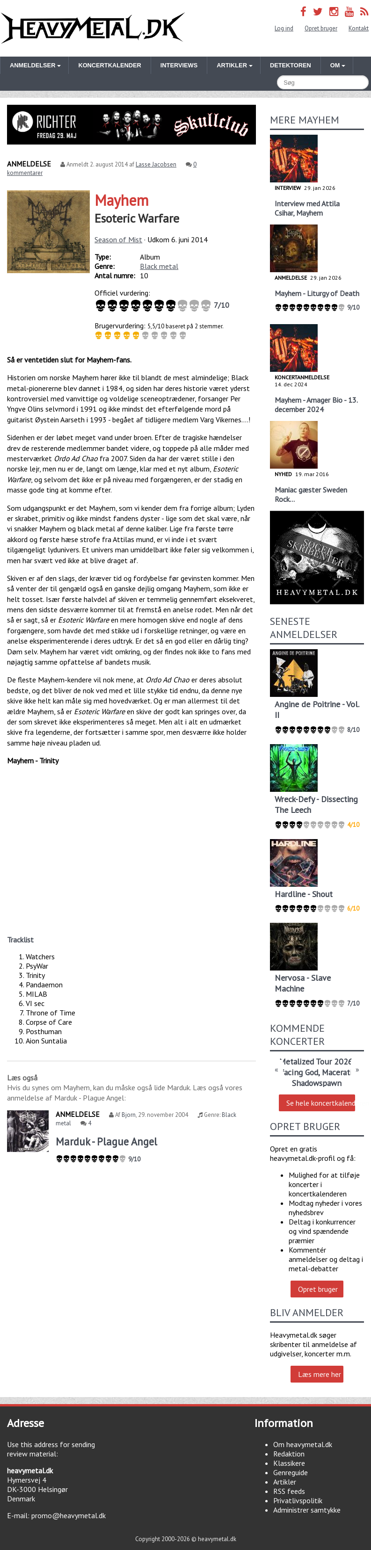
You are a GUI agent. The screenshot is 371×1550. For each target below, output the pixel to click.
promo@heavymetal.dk (68, 1515)
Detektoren (290, 65)
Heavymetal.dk (93, 28)
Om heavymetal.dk (302, 1444)
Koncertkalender (109, 65)
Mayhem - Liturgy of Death (317, 293)
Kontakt (359, 28)
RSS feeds (289, 1491)
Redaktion (289, 1453)
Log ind (284, 28)
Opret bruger (321, 28)
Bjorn (129, 1115)
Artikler (284, 1481)
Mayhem (122, 200)
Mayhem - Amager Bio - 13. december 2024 (316, 404)
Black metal (159, 266)
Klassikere (289, 1463)
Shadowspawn (317, 1083)
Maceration (341, 1072)
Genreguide (290, 1472)
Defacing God (294, 1072)
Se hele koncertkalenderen (320, 1103)
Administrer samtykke (307, 1509)
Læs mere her (319, 1374)
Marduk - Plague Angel (106, 1141)
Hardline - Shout (304, 894)
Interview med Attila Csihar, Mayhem (307, 208)
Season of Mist (118, 239)
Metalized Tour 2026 (316, 1061)
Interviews (178, 65)
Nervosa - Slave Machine (303, 983)
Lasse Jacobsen (156, 164)
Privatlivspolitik (297, 1500)
